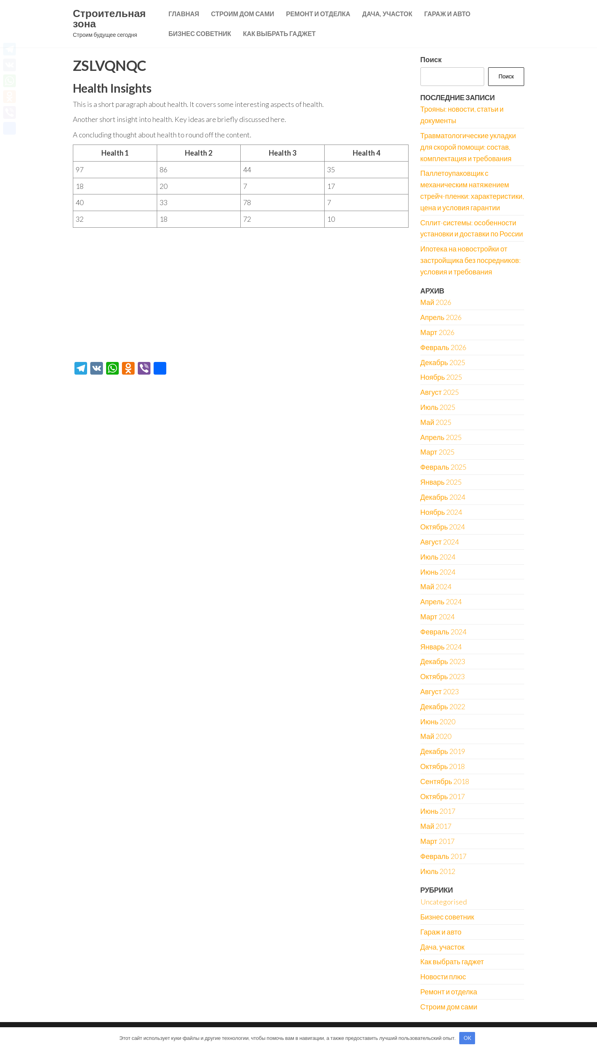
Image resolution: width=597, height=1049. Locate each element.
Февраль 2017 (443, 856)
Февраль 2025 (443, 467)
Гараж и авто (447, 13)
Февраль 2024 (443, 631)
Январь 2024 (441, 646)
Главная (183, 13)
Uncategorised (443, 901)
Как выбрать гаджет (279, 33)
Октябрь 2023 (442, 676)
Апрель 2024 (441, 601)
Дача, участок (387, 13)
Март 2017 (437, 841)
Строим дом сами (242, 13)
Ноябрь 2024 (441, 512)
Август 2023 (439, 691)
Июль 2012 (438, 871)
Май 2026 (435, 302)
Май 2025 (435, 422)
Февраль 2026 (443, 347)
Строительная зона (109, 18)
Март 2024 (437, 616)
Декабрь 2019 (442, 751)
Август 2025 (439, 392)
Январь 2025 (441, 482)
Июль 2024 (438, 556)
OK (467, 1038)
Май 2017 (435, 826)
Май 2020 (435, 736)
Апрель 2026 (441, 317)
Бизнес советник (199, 33)
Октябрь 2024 (442, 526)
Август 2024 (439, 541)
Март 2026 (437, 332)
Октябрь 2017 (442, 796)
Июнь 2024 (438, 571)
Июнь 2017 (438, 811)
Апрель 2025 (441, 437)
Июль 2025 (438, 407)
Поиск (431, 59)
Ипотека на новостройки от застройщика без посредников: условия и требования (470, 260)
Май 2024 (435, 586)
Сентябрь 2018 (445, 781)
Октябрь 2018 (442, 766)
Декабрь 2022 (442, 706)
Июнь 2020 (438, 721)
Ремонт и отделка (318, 13)
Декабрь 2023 (442, 661)
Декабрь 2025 (442, 362)
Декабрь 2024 (442, 497)
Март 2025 (437, 451)
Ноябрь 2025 (441, 377)
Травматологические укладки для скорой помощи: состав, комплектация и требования (468, 147)
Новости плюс (443, 976)
